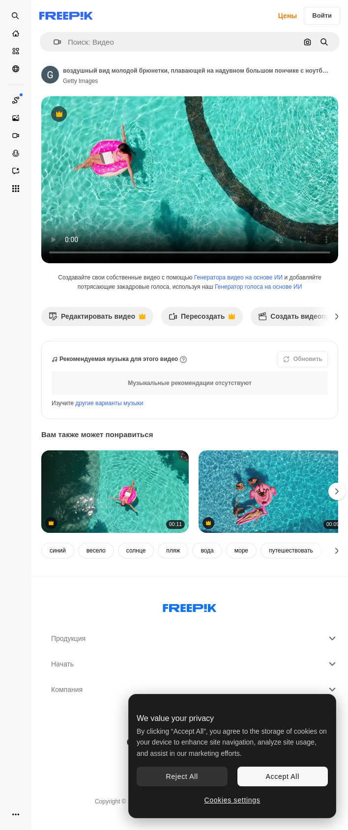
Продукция (194, 638)
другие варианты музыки (109, 403)
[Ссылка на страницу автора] (50, 74)
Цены (287, 16)
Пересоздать (202, 319)
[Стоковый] (16, 51)
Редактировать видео (97, 319)
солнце (136, 550)
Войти (322, 15)
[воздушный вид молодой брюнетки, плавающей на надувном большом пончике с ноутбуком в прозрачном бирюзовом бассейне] (115, 491)
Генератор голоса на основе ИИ (258, 286)
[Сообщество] (16, 69)
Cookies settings (232, 800)
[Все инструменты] (16, 188)
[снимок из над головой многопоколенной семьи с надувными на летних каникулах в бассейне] (272, 491)
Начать (194, 664)
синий (58, 550)
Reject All (182, 776)
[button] (53, 42)
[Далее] (337, 316)
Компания (194, 689)
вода (207, 550)
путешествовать (291, 550)
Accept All (282, 776)
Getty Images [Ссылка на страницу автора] (80, 81)
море (241, 550)
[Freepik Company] (189, 606)
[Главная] (16, 33)
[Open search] (16, 16)
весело (96, 550)
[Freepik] (66, 16)
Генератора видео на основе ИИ (238, 277)
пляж (173, 550)
